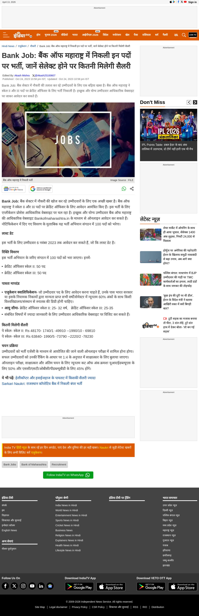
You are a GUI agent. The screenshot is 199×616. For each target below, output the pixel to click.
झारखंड (166, 565)
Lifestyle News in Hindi (68, 550)
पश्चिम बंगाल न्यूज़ (171, 515)
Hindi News (8, 46)
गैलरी (165, 34)
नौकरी (33, 46)
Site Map (40, 607)
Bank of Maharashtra (33, 464)
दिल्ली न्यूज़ (168, 510)
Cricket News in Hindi (67, 525)
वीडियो (64, 34)
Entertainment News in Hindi (71, 515)
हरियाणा (166, 550)
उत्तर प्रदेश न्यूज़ (170, 505)
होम (38, 34)
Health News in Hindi (67, 545)
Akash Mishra (22, 75)
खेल (127, 34)
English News (9, 530)
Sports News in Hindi (67, 520)
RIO (145, 607)
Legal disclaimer (58, 607)
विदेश (105, 34)
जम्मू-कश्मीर (168, 560)
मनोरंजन (117, 34)
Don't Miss (152, 102)
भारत (75, 34)
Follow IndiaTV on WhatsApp (68, 475)
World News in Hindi (66, 510)
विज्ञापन (5, 515)
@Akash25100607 (45, 75)
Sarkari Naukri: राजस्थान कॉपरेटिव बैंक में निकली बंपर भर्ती (42, 384)
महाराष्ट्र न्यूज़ (168, 530)
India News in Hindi (66, 505)
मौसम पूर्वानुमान (9, 548)
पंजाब (165, 545)
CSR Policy (98, 607)
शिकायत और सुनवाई (11, 520)
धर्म (156, 34)
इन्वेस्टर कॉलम (8, 525)
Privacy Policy (79, 607)
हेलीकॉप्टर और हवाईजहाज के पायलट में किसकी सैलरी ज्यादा (55, 378)
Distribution (157, 607)
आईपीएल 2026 (90, 34)
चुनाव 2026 (51, 34)
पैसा (136, 34)
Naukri (104, 447)
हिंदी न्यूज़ (21, 447)
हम (3, 510)
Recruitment (59, 464)
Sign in (192, 2)
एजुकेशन (22, 46)
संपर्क (4, 505)
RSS (135, 607)
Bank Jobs (10, 464)
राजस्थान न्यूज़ (169, 535)
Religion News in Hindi (67, 535)
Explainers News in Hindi (69, 540)
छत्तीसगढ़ (167, 555)
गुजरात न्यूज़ (168, 540)
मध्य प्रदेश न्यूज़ (169, 525)
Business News (64, 530)
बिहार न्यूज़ (168, 520)
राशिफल (146, 34)
